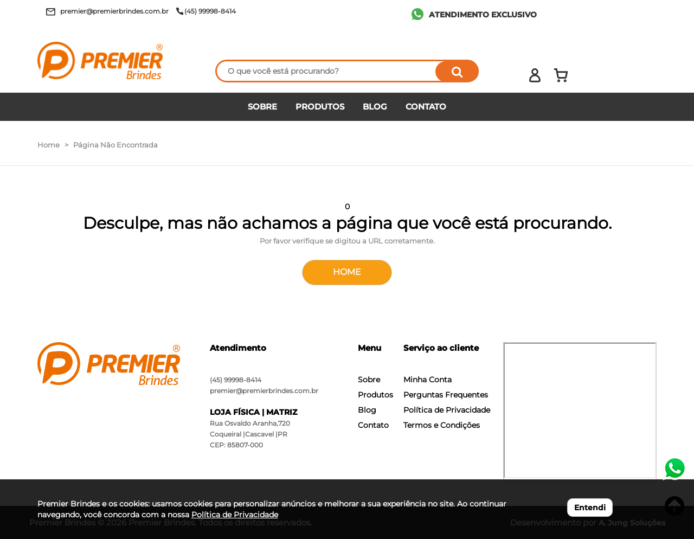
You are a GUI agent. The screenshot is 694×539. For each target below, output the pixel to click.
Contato (373, 425)
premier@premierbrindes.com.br (264, 391)
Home (48, 144)
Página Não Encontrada (115, 144)
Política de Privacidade (446, 410)
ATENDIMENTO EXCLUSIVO (483, 15)
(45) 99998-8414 (235, 380)
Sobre (369, 379)
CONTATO (426, 106)
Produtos (375, 395)
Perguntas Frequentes (445, 395)
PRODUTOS (319, 106)
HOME (347, 272)
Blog (367, 410)
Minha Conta (427, 379)
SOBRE (262, 106)
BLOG (375, 106)
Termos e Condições (441, 425)
